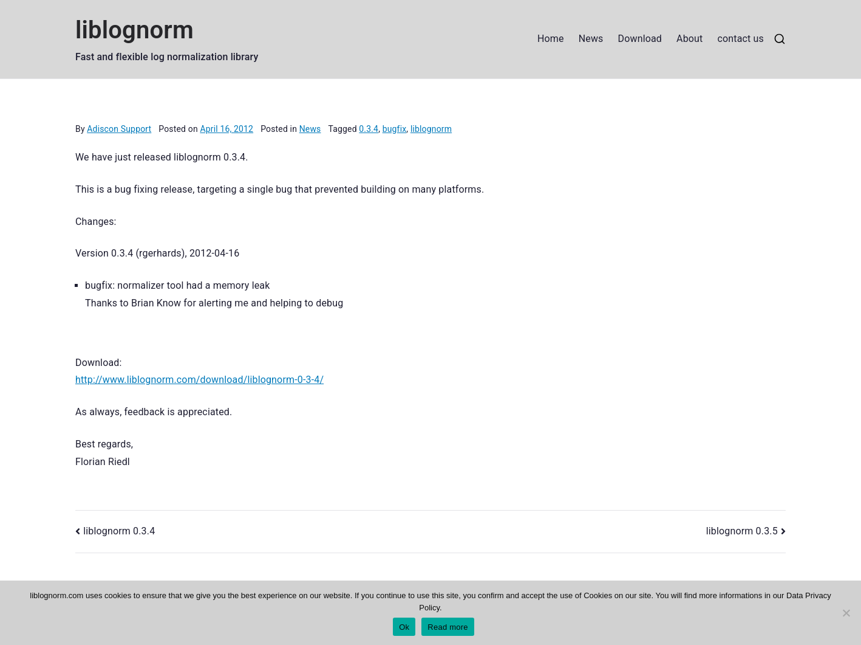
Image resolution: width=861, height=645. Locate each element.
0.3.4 (368, 129)
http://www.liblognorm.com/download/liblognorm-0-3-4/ (199, 379)
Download (640, 38)
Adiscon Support (119, 129)
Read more (447, 627)
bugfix (395, 129)
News (591, 38)
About (689, 38)
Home (550, 38)
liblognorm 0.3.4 (119, 531)
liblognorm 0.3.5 (742, 531)
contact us (740, 38)
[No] (846, 613)
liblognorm (134, 30)
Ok (404, 627)
